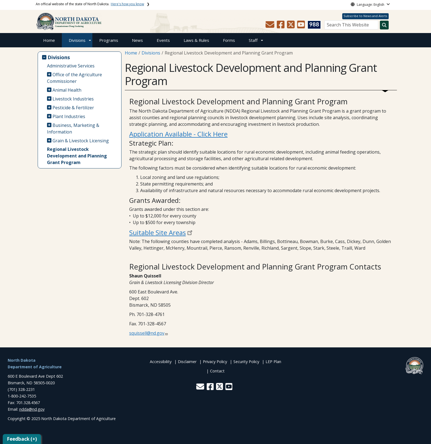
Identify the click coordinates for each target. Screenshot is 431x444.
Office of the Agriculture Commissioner (74, 78)
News (137, 40)
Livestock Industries (73, 99)
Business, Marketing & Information (73, 128)
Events (163, 40)
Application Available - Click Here (178, 133)
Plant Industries (69, 116)
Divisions (77, 40)
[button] (270, 26)
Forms (229, 40)
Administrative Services (71, 66)
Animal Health (67, 90)
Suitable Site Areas (157, 232)
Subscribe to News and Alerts (365, 16)
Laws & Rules (196, 40)
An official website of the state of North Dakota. (90, 4)
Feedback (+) (22, 439)
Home (49, 40)
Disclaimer (187, 361)
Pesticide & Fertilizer (73, 108)
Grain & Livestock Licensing (81, 141)
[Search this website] (384, 25)
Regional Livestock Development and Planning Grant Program (77, 155)
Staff (253, 40)
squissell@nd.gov (146, 333)
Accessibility (161, 361)
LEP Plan (273, 361)
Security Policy (246, 361)
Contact (217, 371)
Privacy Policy (215, 361)
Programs (108, 40)
